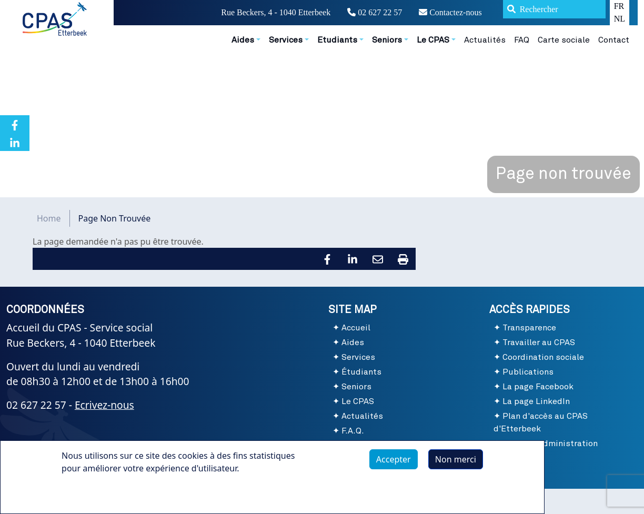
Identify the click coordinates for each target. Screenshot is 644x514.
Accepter (393, 459)
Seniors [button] (387, 40)
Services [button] (286, 40)
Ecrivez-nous (104, 405)
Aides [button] (243, 40)
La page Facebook (537, 386)
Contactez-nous (450, 12)
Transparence (529, 328)
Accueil (355, 328)
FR (619, 6)
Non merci (455, 459)
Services (358, 357)
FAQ (521, 40)
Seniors (356, 386)
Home (49, 218)
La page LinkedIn (536, 401)
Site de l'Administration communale (546, 449)
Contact (613, 40)
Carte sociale (564, 40)
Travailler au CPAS (538, 342)
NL (619, 18)
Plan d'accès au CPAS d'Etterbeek (541, 422)
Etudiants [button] (337, 40)
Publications (528, 372)
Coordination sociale (543, 357)
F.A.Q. (352, 431)
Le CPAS (357, 401)
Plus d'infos (94, 492)
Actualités (485, 40)
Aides (352, 342)
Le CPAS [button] (433, 40)
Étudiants (361, 372)
